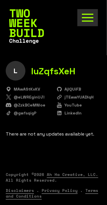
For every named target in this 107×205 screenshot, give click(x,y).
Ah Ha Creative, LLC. (72, 174)
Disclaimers (20, 190)
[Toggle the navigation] (87, 17)
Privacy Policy (60, 190)
